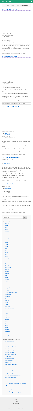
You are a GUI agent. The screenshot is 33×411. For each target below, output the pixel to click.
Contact (16, 401)
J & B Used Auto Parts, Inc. (11, 106)
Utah (6, 323)
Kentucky (7, 258)
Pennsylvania (7, 306)
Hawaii (6, 246)
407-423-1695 (8, 162)
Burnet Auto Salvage (9, 370)
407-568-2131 (8, 133)
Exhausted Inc (8, 362)
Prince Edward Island (9, 308)
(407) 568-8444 (8, 39)
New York (7, 290)
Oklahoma (7, 300)
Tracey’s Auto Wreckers (10, 345)
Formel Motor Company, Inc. (11, 354)
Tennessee (7, 319)
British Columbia (8, 233)
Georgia (6, 244)
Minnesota (7, 271)
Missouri (6, 275)
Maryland (7, 265)
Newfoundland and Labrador (11, 292)
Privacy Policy (16, 403)
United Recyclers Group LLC (11, 391)
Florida (18, 53)
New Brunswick (8, 283)
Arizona (6, 229)
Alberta (6, 227)
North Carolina (8, 294)
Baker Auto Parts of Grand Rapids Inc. (13, 375)
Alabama (6, 223)
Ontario (6, 302)
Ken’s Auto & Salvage (9, 352)
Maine (6, 261)
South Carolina (8, 315)
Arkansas (7, 231)
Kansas (6, 256)
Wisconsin (7, 333)
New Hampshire (8, 285)
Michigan (7, 269)
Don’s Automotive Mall (9, 358)
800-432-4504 (7, 163)
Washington (7, 329)
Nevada (6, 281)
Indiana (6, 252)
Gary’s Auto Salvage (9, 360)
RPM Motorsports (8, 372)
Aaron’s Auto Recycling (9, 56)
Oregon (6, 304)
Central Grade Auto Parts (10, 350)
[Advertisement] (17, 22)
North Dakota (7, 296)
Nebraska (7, 279)
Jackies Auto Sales (8, 184)
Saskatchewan (8, 313)
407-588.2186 (8, 188)
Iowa (6, 254)
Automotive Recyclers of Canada (12, 389)
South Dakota (8, 317)
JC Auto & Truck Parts (9, 341)
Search (16, 405)
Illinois (6, 250)
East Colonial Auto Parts (10, 9)
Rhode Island (7, 312)
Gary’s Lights (7, 348)
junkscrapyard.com (14, 408)
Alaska (6, 225)
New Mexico (7, 288)
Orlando (15, 53)
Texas (6, 321)
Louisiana (7, 260)
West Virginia (7, 331)
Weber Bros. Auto (8, 366)
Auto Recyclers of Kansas (10, 373)
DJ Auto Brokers (8, 343)
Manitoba (7, 263)
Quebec (6, 310)
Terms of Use (16, 407)
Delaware (7, 240)
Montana (6, 277)
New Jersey (7, 287)
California (7, 235)
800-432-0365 (7, 190)
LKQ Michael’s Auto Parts (11, 157)
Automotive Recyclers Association (12, 387)
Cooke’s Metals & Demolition (11, 346)
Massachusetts (8, 267)
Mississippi (7, 273)
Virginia (6, 327)
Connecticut (7, 238)
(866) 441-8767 (8, 86)
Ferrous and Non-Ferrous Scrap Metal (13, 392)
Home (16, 399)
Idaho (6, 248)
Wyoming (7, 335)
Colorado (7, 237)
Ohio (6, 298)
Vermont (6, 325)
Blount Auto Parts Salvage (10, 377)
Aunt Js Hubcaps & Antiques (11, 368)
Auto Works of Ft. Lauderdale (11, 364)
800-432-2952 (7, 134)
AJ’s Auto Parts (8, 356)
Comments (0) (23, 53)
